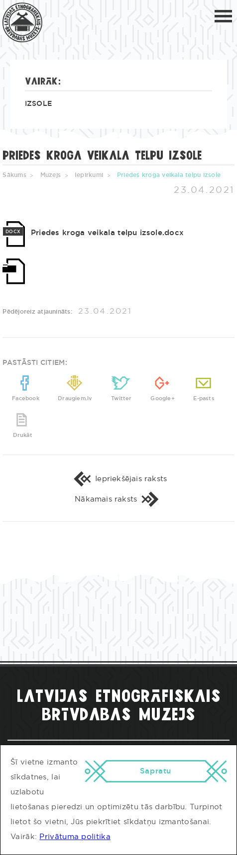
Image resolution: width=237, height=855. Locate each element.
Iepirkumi (89, 175)
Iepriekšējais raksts (118, 479)
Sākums (14, 175)
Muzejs (50, 175)
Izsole (38, 103)
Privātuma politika (74, 837)
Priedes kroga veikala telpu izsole (169, 175)
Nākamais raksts (118, 499)
